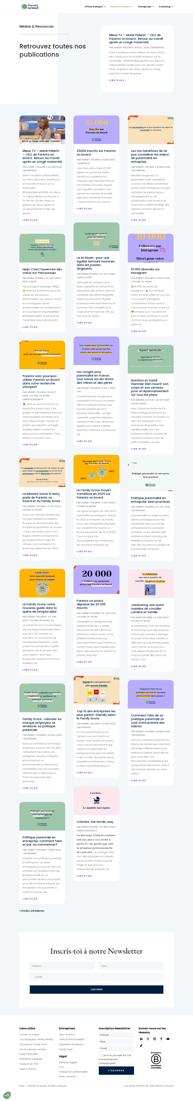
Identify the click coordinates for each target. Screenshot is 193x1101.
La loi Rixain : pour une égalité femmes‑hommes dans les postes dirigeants (96, 263)
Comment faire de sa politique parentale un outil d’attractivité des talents (148, 720)
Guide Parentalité (28, 1054)
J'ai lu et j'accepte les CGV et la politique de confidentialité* (115, 1059)
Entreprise (157, 47)
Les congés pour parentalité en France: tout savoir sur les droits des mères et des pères (95, 377)
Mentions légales (68, 1062)
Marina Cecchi (145, 399)
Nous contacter (67, 1076)
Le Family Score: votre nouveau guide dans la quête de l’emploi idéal (40, 607)
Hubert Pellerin (123, 47)
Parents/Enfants (33, 399)
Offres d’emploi (94, 7)
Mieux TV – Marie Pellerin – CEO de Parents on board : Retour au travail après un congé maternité (136, 38)
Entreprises (144, 7)
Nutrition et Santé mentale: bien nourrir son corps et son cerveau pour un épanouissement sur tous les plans (150, 387)
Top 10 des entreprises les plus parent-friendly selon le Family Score (96, 714)
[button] (7, 1095)
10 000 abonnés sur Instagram (145, 271)
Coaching (164, 7)
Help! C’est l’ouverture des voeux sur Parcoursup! (42, 271)
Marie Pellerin (35, 278)
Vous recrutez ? (67, 1034)
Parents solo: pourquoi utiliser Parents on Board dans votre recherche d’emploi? (41, 381)
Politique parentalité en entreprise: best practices (150, 500)
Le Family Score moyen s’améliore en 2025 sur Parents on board (94, 493)
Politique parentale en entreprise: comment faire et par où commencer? (42, 841)
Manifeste (84, 163)
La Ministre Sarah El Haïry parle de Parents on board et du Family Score (41, 497)
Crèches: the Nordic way (95, 822)
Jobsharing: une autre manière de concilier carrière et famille (147, 608)
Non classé (29, 281)
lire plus (116, 80)
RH (52, 620)
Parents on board (120, 7)
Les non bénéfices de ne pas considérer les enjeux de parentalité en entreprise (150, 156)
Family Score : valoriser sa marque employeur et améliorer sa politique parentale (42, 724)
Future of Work (40, 395)
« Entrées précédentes (31, 911)
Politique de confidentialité (73, 1071)
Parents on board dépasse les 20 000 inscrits (91, 604)
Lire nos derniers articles (32, 1049)
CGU (61, 1067)
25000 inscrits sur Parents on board (96, 153)
